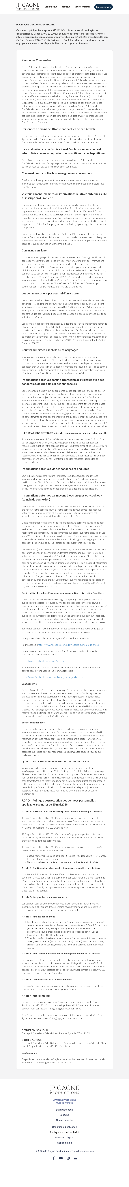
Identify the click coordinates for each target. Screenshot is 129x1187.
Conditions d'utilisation (64, 1127)
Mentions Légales (64, 1137)
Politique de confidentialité (64, 1132)
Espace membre (103, 6)
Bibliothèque (51, 6)
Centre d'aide (64, 1142)
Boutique (65, 6)
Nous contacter (82, 6)
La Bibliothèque (64, 1109)
